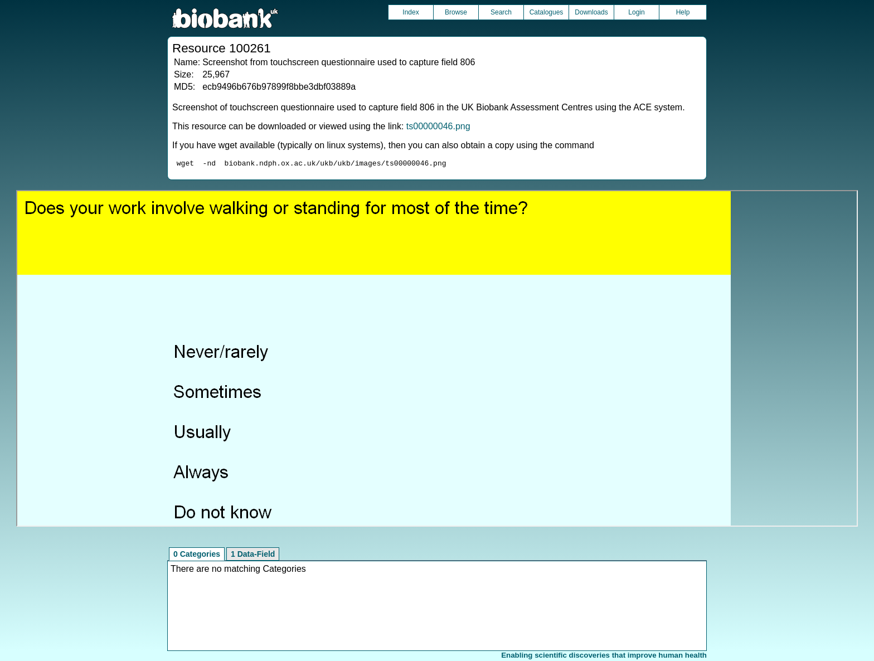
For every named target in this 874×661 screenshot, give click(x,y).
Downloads (591, 12)
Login (636, 12)
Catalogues (547, 12)
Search (501, 12)
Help (683, 12)
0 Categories (196, 555)
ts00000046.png (438, 126)
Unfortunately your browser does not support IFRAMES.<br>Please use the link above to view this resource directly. (436, 360)
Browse (456, 12)
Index (410, 12)
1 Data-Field (253, 555)
